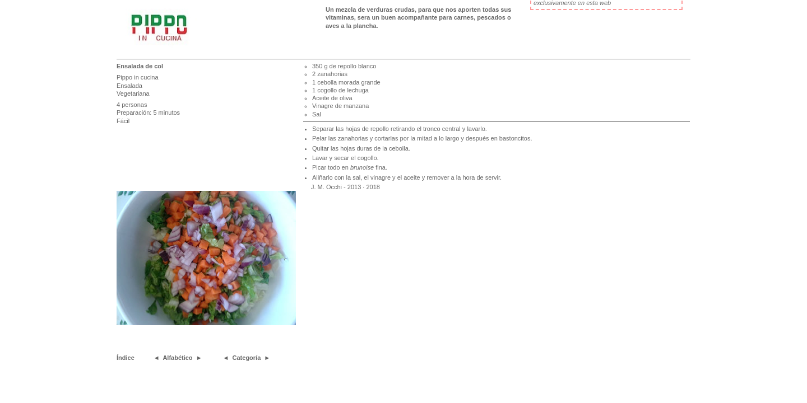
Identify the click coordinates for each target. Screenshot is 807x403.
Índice (125, 357)
